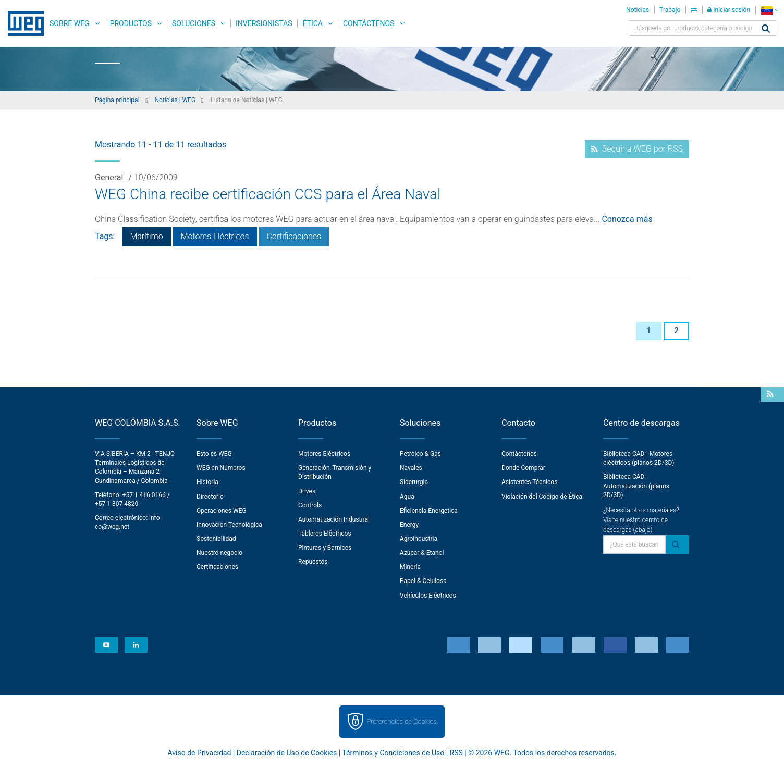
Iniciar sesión (728, 10)
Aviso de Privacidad (199, 753)
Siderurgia (414, 482)
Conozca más (627, 219)
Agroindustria (418, 538)
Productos (131, 23)
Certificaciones (294, 236)
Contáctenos (369, 23)
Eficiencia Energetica (429, 510)
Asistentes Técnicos (529, 482)
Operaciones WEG (222, 510)
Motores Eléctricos (215, 236)
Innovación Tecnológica (229, 524)
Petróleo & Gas (420, 453)
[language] (769, 10)
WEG (22, 23)
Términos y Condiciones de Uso (393, 753)
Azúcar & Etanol (422, 552)
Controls (310, 505)
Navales (411, 468)
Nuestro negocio (219, 552)
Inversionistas (264, 23)
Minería (410, 567)
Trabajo (669, 10)
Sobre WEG (70, 23)
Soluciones (193, 23)
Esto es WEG (214, 453)
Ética (312, 23)
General (109, 177)
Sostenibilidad (216, 538)
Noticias (637, 10)
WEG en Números (221, 468)
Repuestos (313, 561)
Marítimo (146, 236)
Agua (407, 496)
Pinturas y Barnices (324, 547)
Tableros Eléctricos (324, 533)
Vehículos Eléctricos (428, 595)
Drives (306, 491)
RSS (456, 753)
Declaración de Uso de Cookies (287, 753)
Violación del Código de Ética (541, 496)
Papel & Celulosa (423, 581)
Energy (409, 524)
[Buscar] (765, 29)
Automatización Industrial (334, 519)
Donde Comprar (523, 468)
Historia (207, 482)
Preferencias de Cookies (401, 721)
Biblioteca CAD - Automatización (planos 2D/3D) (636, 485)
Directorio (210, 496)
